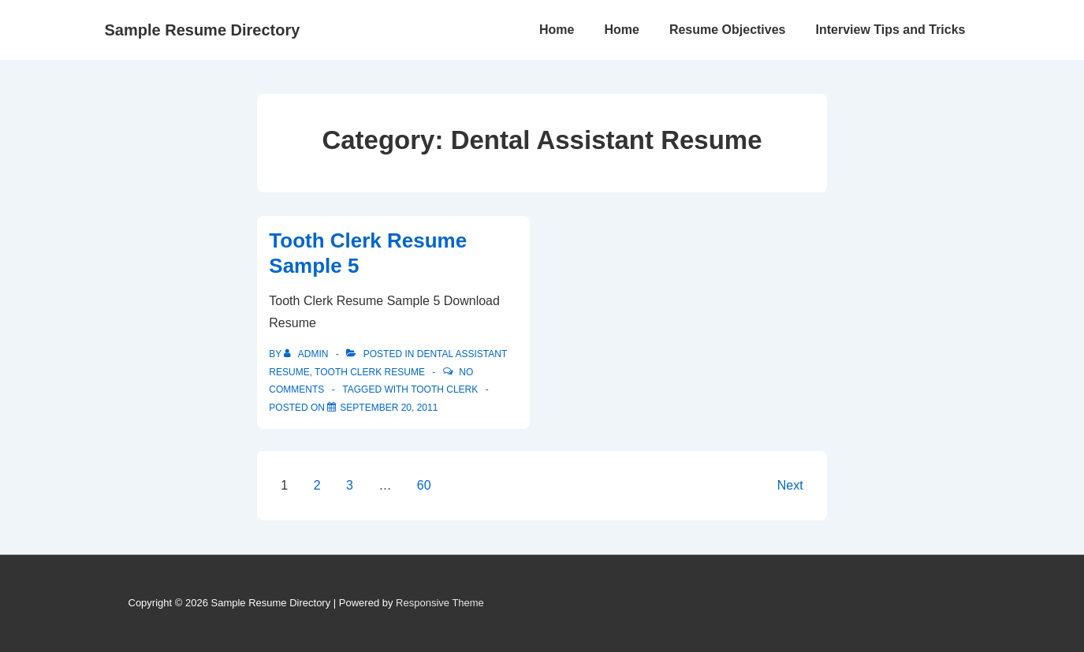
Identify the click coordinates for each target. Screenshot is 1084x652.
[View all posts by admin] (307, 354)
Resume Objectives (727, 29)
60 (424, 485)
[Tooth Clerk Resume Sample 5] (389, 407)
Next (790, 485)
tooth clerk (444, 389)
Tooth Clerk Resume (370, 372)
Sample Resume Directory (202, 30)
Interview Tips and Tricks (891, 29)
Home (556, 29)
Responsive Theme (440, 603)
